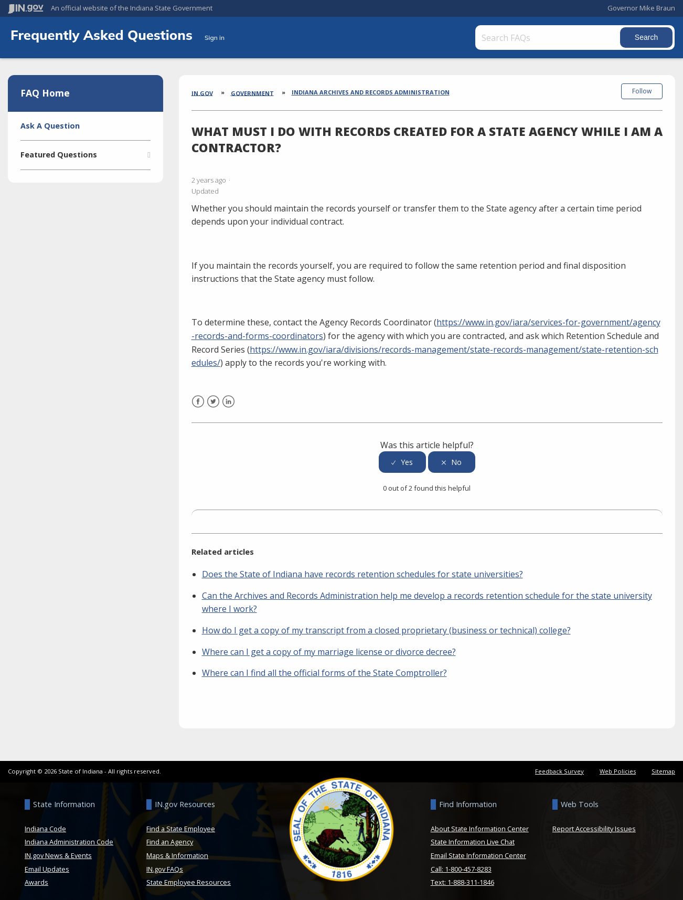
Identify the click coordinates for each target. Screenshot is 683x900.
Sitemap (663, 765)
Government (252, 93)
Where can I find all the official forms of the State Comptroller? (324, 667)
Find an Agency (169, 836)
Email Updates (47, 863)
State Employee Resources (188, 876)
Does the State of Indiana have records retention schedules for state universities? (362, 568)
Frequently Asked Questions (103, 34)
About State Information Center (480, 822)
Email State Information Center (478, 849)
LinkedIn (228, 401)
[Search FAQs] (546, 37)
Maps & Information (177, 849)
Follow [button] (642, 91)
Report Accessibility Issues (594, 822)
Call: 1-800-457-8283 (461, 863)
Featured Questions (58, 155)
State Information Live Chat (473, 836)
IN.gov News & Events (58, 849)
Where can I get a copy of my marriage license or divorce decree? (329, 645)
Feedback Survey (559, 765)
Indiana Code (45, 822)
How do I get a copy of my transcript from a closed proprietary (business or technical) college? (386, 624)
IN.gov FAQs (164, 863)
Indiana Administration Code (69, 836)
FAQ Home (45, 93)
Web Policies (618, 765)
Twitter (213, 401)
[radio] (402, 456)
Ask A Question (50, 126)
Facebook (198, 401)
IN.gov (202, 93)
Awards (36, 876)
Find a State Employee (180, 822)
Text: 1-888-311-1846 (462, 876)
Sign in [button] (215, 37)
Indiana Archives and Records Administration (371, 92)
